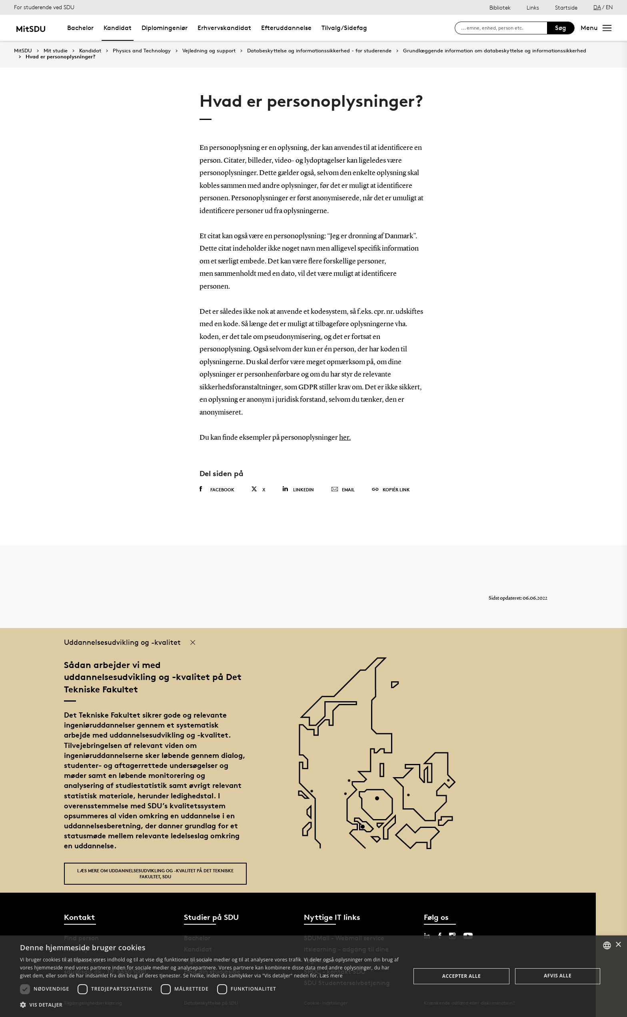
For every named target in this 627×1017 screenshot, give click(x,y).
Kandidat (118, 28)
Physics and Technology (142, 51)
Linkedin (298, 489)
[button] (209, 1005)
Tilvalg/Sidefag (344, 28)
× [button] (618, 945)
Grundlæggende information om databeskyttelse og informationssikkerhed (494, 51)
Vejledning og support (209, 51)
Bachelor (80, 28)
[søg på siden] (504, 28)
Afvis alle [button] (557, 975)
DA (597, 7)
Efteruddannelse (286, 28)
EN (609, 7)
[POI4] (380, 801)
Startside (566, 7)
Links (533, 7)
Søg (560, 28)
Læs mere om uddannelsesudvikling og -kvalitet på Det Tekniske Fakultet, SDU (155, 873)
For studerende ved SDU (44, 7)
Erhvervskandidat (224, 28)
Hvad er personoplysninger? (61, 57)
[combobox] (607, 945)
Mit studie (56, 51)
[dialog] (313, 976)
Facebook (217, 489)
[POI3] (366, 830)
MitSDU (23, 50)
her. (345, 437)
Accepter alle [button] (461, 976)
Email (343, 490)
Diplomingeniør (165, 28)
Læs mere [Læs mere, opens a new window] (330, 975)
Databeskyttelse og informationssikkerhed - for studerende (319, 51)
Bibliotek (500, 7)
